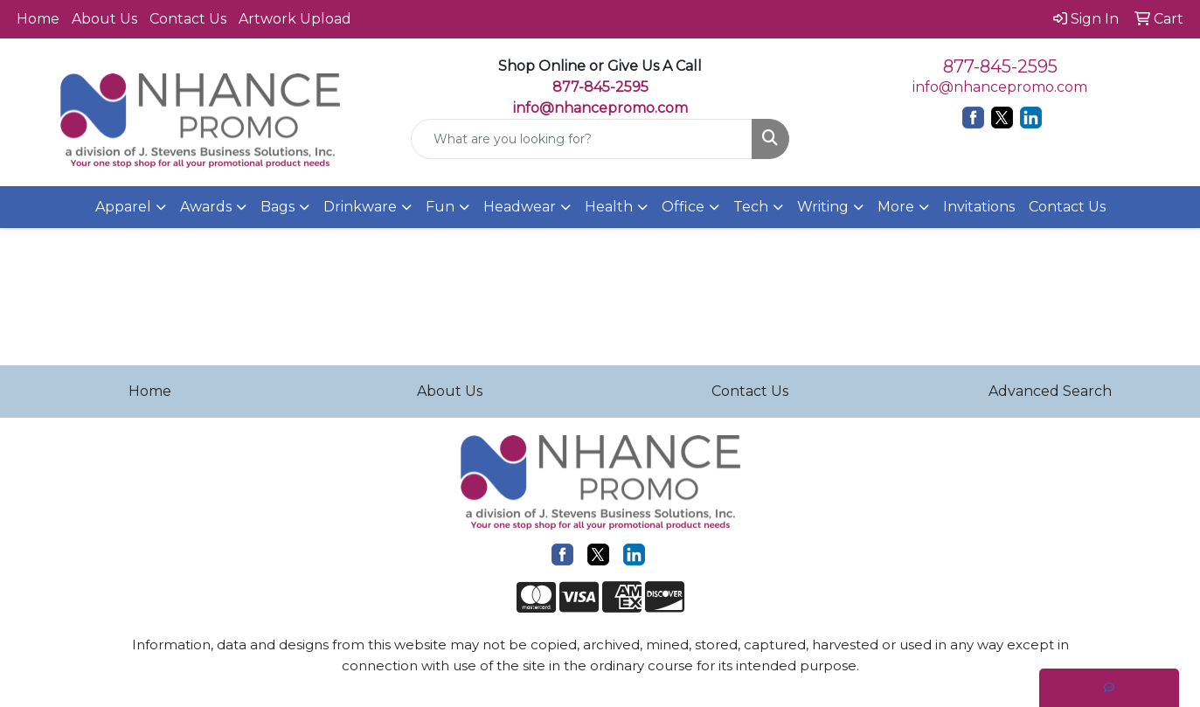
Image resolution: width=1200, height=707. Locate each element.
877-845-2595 (1000, 66)
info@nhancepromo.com (600, 108)
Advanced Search (1050, 391)
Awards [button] (206, 206)
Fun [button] (440, 206)
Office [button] (683, 206)
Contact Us (187, 18)
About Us (104, 18)
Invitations (979, 206)
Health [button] (609, 206)
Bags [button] (277, 206)
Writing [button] (823, 206)
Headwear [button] (519, 206)
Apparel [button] (123, 206)
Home (38, 18)
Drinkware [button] (360, 206)
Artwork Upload (295, 18)
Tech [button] (750, 206)
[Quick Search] (582, 139)
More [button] (895, 206)
